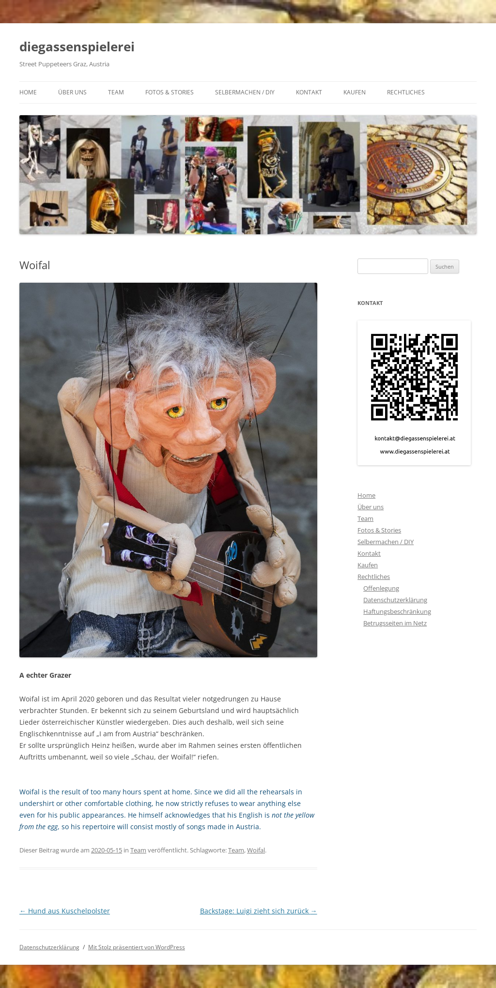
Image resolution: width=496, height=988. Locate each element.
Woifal (256, 850)
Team (116, 92)
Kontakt (309, 92)
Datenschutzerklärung (395, 599)
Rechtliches (406, 92)
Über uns (72, 92)
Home (28, 92)
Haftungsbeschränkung (397, 611)
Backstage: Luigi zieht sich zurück (258, 910)
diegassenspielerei (77, 46)
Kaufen (354, 92)
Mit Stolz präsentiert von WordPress (136, 947)
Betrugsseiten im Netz (395, 623)
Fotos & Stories (169, 92)
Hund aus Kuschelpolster (64, 910)
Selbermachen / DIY (245, 92)
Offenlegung (381, 588)
